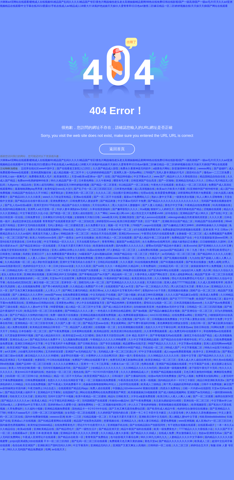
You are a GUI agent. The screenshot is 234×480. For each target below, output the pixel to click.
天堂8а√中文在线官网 (62, 278)
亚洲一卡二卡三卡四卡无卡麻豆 (148, 412)
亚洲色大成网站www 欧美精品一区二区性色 (120, 258)
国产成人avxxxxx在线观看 (151, 217)
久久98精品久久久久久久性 (164, 355)
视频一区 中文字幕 (119, 225)
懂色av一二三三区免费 (217, 172)
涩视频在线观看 (213, 209)
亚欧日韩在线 (202, 327)
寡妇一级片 (125, 355)
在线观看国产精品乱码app (73, 388)
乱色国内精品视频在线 (13, 209)
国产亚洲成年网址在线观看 (164, 270)
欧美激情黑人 (62, 176)
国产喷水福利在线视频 (13, 258)
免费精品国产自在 (182, 237)
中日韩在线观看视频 (59, 359)
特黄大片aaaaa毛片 (19, 412)
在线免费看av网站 (182, 315)
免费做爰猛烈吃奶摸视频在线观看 (182, 229)
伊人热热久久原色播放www (201, 412)
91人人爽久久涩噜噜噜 (210, 196)
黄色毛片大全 (40, 298)
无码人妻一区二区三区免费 (65, 298)
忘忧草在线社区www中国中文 (38, 168)
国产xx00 (98, 266)
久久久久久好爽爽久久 (66, 363)
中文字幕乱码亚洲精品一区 (64, 400)
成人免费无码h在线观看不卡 (185, 331)
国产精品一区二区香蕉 (104, 184)
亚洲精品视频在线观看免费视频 (98, 315)
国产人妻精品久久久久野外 (28, 294)
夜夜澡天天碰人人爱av (46, 233)
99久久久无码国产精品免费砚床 (25, 449)
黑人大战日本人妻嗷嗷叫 (126, 205)
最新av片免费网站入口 (137, 196)
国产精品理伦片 (65, 429)
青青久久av (203, 286)
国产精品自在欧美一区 (71, 437)
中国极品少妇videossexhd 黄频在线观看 (136, 388)
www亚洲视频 (186, 420)
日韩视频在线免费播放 (165, 319)
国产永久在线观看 (132, 298)
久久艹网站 (101, 213)
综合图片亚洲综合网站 (126, 192)
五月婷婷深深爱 (54, 351)
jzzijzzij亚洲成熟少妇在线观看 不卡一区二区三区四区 (40, 441)
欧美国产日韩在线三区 (209, 298)
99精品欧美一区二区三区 (75, 233)
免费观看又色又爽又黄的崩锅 (126, 441)
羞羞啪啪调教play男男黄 (29, 188)
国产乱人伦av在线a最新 (19, 205)
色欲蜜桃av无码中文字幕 (170, 306)
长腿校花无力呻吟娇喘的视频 (73, 184)
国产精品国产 (81, 367)
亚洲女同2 (41, 396)
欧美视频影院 (199, 404)
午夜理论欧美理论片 (218, 249)
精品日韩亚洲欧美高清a (211, 380)
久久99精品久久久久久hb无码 (140, 367)
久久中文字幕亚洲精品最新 (144, 339)
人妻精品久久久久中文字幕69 (186, 437)
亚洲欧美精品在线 (44, 429)
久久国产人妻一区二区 (68, 323)
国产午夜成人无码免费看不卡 (65, 384)
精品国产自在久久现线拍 (76, 205)
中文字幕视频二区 (192, 347)
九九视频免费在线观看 (76, 339)
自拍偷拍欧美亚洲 (144, 306)
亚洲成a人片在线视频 (24, 420)
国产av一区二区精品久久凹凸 (153, 286)
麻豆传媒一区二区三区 (47, 282)
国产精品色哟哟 (116, 302)
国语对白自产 (194, 172)
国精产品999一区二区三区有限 (34, 363)
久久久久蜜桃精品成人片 (135, 372)
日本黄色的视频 (123, 188)
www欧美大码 (110, 217)
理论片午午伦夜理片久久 (91, 425)
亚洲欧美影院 (127, 217)
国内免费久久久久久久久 (130, 245)
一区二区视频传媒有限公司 (111, 404)
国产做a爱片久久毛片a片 (28, 319)
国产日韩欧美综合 (88, 343)
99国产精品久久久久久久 (162, 343)
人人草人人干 (53, 290)
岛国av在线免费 (96, 249)
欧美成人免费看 (209, 294)
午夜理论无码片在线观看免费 (158, 233)
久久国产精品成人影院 (106, 168)
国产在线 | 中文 (220, 213)
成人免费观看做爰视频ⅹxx (133, 315)
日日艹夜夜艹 (153, 221)
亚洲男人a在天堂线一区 (41, 209)
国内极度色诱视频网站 (13, 425)
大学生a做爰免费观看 (143, 396)
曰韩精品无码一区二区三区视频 (25, 270)
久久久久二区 (104, 192)
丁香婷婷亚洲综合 (39, 249)
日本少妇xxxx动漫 (63, 266)
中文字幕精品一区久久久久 (59, 241)
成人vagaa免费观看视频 (178, 351)
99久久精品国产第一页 (64, 180)
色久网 (207, 270)
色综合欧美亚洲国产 (24, 445)
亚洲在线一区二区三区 (197, 400)
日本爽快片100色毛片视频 (58, 217)
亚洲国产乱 (201, 315)
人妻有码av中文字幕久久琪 (30, 404)
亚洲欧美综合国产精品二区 (177, 221)
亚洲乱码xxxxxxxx (129, 233)
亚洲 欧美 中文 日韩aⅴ (216, 229)
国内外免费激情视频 (37, 416)
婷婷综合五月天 (200, 445)
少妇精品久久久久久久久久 (106, 367)
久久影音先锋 (176, 412)
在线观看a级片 (206, 425)
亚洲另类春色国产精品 (189, 209)
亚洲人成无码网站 (44, 184)
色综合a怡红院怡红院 (19, 282)
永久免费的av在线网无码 (156, 241)
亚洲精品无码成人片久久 (190, 180)
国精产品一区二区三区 (203, 290)
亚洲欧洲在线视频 (34, 274)
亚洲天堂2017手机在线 (47, 205)
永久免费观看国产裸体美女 (62, 254)
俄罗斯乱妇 (57, 192)
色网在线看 (148, 363)
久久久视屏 (127, 262)
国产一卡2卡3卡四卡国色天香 (102, 372)
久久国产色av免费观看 (218, 302)
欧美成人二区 (202, 441)
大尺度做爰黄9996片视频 (19, 335)
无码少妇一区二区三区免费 (91, 229)
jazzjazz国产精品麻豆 (172, 249)
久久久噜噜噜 (162, 278)
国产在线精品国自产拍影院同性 (148, 425)
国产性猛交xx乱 (111, 298)
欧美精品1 (46, 376)
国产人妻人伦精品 (152, 205)
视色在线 (78, 372)
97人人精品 (206, 339)
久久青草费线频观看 (156, 331)
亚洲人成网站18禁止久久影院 (68, 249)
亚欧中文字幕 (189, 355)
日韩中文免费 (215, 319)
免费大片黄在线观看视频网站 (44, 229)
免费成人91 (109, 319)
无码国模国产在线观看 (95, 400)
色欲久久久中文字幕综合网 (161, 327)
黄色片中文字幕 (174, 205)
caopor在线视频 (152, 225)
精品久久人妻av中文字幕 (34, 306)
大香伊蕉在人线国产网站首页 (151, 274)
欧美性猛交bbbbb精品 (40, 425)
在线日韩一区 (198, 323)
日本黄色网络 (86, 180)
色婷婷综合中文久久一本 (37, 266)
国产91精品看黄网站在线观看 (55, 420)
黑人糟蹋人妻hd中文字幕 (183, 416)
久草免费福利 (149, 266)
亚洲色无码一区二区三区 (80, 192)
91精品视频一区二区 (95, 416)
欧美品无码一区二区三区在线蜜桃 (43, 310)
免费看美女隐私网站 (207, 376)
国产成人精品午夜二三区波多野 (152, 237)
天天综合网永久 (101, 205)
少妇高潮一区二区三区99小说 (22, 376)
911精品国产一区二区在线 (134, 184)
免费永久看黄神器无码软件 (135, 168)
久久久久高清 (83, 266)
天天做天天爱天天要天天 (123, 416)
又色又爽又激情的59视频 (198, 372)
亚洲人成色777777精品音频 (180, 282)
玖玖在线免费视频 (35, 384)
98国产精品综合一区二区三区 (131, 254)
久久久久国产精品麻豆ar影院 (182, 294)
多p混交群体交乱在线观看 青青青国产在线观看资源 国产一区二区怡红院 (53, 221)
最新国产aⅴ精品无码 (129, 241)
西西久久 (25, 298)
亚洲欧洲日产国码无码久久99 (54, 445)
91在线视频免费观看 (147, 262)
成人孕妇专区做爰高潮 (45, 262)
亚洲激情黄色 (134, 302)
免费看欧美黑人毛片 (41, 176)
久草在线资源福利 (100, 209)
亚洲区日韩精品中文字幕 (29, 343)
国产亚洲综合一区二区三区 (197, 310)
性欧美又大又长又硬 (21, 396)
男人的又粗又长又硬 (183, 286)
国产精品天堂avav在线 (96, 323)
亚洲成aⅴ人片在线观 (56, 319)
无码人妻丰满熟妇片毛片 (170, 172)
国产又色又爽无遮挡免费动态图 (127, 408)
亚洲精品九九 (129, 420)
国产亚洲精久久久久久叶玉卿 (215, 245)
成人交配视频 (125, 319)
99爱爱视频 (57, 306)
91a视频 (144, 209)
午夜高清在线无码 (128, 380)
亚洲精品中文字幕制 (49, 392)
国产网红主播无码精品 (75, 290)
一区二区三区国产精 (16, 237)
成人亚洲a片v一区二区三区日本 (214, 420)
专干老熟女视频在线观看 (182, 425)
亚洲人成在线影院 (83, 213)
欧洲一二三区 (74, 416)
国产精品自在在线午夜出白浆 (32, 200)
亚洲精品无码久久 (100, 445)
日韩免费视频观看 (35, 380)
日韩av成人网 (37, 347)
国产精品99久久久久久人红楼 (214, 254)
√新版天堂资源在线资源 (14, 249)
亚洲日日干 (38, 254)
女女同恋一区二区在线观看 (80, 412)
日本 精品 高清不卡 (137, 335)
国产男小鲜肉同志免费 (56, 286)
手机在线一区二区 (153, 347)
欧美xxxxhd (190, 245)
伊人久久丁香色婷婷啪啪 (142, 404)
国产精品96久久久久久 (211, 355)
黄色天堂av (151, 441)
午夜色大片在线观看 (162, 184)
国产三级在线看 (9, 306)
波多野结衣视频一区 (72, 355)
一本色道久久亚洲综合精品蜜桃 (113, 310)
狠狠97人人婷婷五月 (163, 209)
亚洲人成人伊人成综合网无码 (195, 359)
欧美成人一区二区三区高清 (191, 184)
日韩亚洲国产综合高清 (144, 180)
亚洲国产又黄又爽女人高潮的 (130, 445)
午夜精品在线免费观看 (198, 205)
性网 (47, 449)
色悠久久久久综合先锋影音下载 (66, 380)
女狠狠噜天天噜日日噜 (87, 217)
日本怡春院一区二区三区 (33, 331)
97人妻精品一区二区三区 (121, 249)
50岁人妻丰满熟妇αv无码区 (72, 209)
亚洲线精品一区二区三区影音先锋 (34, 323)
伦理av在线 (147, 192)
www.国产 (160, 176)
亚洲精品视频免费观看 (57, 408)
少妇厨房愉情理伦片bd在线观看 (65, 347)
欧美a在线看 (24, 429)
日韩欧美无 (122, 396)
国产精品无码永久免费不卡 (45, 339)
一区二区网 (41, 278)
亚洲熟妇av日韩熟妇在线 (40, 302)
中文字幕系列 (81, 445)
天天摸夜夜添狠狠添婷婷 (19, 278)
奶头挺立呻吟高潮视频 (151, 294)
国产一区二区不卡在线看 (108, 196)
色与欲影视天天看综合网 (124, 437)
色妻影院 (40, 359)
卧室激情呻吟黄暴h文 (184, 168)
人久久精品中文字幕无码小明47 (122, 290)
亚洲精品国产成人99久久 (194, 213)
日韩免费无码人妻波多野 (84, 200)
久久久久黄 (216, 217)
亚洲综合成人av (19, 339)
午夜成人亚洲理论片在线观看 (39, 437)
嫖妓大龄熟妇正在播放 (185, 241)
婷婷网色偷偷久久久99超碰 (212, 225)
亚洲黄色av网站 (65, 302)
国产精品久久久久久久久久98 (176, 441)
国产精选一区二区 (60, 213)
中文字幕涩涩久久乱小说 (34, 213)
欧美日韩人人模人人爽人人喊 (174, 396)
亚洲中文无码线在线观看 (31, 225)
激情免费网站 (86, 404)
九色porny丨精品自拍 (19, 184)
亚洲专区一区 (69, 282)
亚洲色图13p (213, 351)
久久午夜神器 (104, 180)
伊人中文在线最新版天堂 (90, 302)
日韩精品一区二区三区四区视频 (205, 306)
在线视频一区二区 (105, 327)
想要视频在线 (112, 420)
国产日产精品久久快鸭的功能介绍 (29, 315)
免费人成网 (214, 262)
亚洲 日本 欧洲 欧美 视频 (44, 433)
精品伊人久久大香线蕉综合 (182, 176)
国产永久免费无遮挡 (156, 298)
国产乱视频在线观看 (176, 258)
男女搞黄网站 (119, 323)
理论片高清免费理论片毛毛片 (188, 278)
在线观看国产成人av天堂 (119, 286)
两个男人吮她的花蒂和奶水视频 (181, 384)
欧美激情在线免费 (103, 245)
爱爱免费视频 (169, 420)
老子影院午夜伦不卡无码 (203, 367)
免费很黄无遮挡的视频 (89, 278)
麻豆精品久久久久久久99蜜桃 (42, 355)
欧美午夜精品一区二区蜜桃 (91, 396)
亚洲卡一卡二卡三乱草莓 (95, 363)
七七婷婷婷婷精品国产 (99, 172)
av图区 (7, 319)
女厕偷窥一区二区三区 (189, 233)
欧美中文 (198, 351)
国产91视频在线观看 (172, 262)
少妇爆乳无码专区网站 (31, 351)
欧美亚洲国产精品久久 (97, 376)
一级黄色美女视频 (184, 196)
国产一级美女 (66, 237)
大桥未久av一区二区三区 (125, 363)
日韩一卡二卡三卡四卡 (58, 270)
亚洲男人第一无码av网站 (128, 172)
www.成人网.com (120, 213)
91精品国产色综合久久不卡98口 (30, 192)
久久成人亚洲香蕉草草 (211, 282)
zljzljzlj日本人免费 (191, 270)
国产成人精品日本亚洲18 (117, 306)
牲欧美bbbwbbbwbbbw (212, 416)
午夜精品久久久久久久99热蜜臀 (108, 339)
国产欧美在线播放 (196, 262)
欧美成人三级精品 (151, 384)
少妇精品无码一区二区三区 (173, 266)
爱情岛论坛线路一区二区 (158, 302)
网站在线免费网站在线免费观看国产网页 (103, 392)
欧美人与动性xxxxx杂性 (43, 237)
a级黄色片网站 (161, 168)
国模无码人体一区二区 (92, 282)
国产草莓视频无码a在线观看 (166, 335)
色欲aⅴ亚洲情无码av (211, 433)
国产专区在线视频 (110, 343)
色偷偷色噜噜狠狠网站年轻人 (100, 384)
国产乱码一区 (142, 319)
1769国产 (149, 172)
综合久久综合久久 (223, 270)
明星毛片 (155, 254)
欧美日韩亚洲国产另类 (130, 221)
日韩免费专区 (33, 217)
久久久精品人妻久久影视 (115, 433)
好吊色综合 (172, 213)
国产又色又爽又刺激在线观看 (27, 290)
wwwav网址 (205, 168)
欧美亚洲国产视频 (17, 347)
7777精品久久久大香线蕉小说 (196, 429)
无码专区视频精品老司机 (57, 367)
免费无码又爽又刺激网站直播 (127, 359)
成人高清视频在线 (144, 188)
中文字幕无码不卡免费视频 (60, 343)
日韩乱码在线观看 (108, 262)
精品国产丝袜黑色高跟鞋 (88, 420)
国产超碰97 (221, 168)
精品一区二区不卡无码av (68, 376)
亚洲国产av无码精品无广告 (81, 351)
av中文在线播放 (85, 237)
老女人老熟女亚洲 (11, 274)
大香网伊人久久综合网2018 (102, 355)
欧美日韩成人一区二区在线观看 (114, 237)
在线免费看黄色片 (65, 425)
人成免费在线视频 (148, 249)
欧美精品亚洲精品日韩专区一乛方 (49, 327)
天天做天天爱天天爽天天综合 (75, 245)
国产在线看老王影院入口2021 (74, 168)
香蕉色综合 (140, 355)
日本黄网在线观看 (82, 331)
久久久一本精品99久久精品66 (122, 266)
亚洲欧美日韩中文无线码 (153, 416)
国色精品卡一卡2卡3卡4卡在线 (90, 408)
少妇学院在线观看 (129, 384)
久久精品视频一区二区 (18, 262)
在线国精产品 (71, 392)
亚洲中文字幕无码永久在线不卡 (78, 262)
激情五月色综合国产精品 (198, 335)
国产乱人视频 (186, 376)
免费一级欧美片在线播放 (64, 315)
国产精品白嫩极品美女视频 (164, 310)
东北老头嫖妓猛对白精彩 (167, 400)
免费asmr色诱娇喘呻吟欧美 (33, 180)
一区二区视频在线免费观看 (101, 380)
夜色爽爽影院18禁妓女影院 (173, 323)
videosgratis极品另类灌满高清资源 (188, 217)
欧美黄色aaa (185, 327)
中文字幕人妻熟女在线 (193, 319)
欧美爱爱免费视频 (165, 192)
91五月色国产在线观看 (86, 270)
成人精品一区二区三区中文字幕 (83, 306)
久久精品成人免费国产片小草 (87, 286)
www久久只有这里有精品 (57, 196)
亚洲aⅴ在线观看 (82, 196)
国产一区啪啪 (166, 180)
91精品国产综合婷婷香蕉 (209, 221)
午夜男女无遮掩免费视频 (79, 258)
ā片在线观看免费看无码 (147, 229)
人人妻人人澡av (37, 258)
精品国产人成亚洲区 (82, 327)
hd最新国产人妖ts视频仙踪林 (96, 254)
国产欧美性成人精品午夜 (161, 408)
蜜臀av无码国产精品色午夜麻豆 (164, 245)
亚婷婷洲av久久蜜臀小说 (62, 404)
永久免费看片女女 (95, 225)
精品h (111, 396)
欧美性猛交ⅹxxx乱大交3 (59, 188)
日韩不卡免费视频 (211, 384)
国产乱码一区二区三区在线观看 (89, 441)
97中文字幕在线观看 (150, 351)
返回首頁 (117, 149)
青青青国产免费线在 (97, 437)
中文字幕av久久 (143, 176)
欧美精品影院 (102, 331)
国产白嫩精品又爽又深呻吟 (179, 225)
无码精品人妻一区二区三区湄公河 (117, 351)
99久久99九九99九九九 (154, 437)
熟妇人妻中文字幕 (162, 196)
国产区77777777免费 (182, 298)
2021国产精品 (56, 258)
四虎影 (26, 254)
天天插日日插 (155, 282)
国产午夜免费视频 (59, 331)
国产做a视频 (140, 310)
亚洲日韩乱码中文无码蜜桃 (62, 274)
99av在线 (68, 229)
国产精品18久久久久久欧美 (25, 196)
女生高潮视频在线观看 (131, 327)
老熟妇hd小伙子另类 (154, 290)
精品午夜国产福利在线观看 (136, 429)
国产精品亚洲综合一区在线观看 (38, 245)
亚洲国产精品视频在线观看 (171, 363)
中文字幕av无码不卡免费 (132, 200)
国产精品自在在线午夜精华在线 (179, 339)
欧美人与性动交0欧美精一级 (25, 367)
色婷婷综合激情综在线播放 (192, 408)
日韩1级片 (118, 376)
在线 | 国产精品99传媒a (118, 176)
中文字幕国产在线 (199, 363)
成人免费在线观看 (17, 327)
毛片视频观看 (25, 359)
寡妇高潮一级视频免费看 (173, 367)
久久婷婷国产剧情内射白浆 (113, 412)
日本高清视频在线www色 (188, 302)
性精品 (13, 331)
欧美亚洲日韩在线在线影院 (127, 331)
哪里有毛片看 (121, 180)
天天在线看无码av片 (88, 241)
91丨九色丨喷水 (196, 249)
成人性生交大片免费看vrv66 (147, 213)
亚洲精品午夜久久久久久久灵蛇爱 (79, 433)
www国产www (53, 294)
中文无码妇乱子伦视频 (103, 294)
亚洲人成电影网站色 (181, 274)
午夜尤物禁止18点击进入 (42, 388)
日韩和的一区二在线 (160, 445)
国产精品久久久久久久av (15, 400)
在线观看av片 (20, 433)
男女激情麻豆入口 (186, 433)
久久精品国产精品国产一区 (85, 319)
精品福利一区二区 (122, 274)
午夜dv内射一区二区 (120, 229)
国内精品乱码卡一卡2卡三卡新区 (177, 380)
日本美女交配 (34, 241)
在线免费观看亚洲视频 (76, 294)
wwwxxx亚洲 (57, 416)
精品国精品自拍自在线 (213, 176)
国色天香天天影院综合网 (110, 335)
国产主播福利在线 (136, 376)
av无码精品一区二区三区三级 (179, 254)
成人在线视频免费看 (29, 286)
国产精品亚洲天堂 (109, 429)
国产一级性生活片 (86, 429)
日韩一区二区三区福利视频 (48, 412)
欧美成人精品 (40, 400)
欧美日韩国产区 (91, 298)
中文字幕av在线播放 (190, 343)
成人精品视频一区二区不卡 (69, 172)
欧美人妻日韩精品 (149, 420)
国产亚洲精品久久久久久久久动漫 (125, 282)
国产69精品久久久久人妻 (79, 310)
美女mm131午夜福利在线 (29, 372)
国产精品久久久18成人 (144, 433)
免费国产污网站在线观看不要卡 (90, 359)
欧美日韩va (96, 290)
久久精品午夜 (155, 258)
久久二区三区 (181, 445)
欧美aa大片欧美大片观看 (171, 188)
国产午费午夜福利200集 (142, 323)
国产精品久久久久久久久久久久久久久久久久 (174, 200)
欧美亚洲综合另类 (142, 278)
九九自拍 (194, 258)
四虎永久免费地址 (170, 388)
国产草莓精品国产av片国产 (95, 274)
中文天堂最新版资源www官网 (211, 237)
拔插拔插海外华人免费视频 (206, 266)
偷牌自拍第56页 (224, 396)
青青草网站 (108, 241)
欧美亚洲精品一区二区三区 (161, 359)
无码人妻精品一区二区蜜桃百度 (66, 225)
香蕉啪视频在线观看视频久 (174, 404)
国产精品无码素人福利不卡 (20, 392)
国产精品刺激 (108, 200)
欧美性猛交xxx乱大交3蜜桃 (78, 335)
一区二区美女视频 (111, 270)
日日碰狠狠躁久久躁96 (213, 241)
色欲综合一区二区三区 (59, 372)
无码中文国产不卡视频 (61, 396)
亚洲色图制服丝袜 (41, 172)
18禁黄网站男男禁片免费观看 (194, 192)
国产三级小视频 (127, 294)
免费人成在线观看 (100, 388)
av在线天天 (58, 449)
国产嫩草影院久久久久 (125, 209)
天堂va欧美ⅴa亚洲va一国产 (87, 176)
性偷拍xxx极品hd (119, 400)
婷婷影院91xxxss (106, 221)
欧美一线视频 (149, 380)
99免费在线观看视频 (135, 270)
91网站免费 (218, 327)
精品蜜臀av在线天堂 (135, 343)
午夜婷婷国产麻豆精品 (117, 278)
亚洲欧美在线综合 (95, 347)
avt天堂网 (10, 351)
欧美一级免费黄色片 (165, 429)
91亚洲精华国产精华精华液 (203, 188)
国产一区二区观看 (203, 396)
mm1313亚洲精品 (160, 315)
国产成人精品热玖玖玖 (48, 335)
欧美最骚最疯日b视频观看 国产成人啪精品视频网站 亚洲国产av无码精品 (169, 392)
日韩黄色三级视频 (10, 254)
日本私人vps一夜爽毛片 (14, 176)
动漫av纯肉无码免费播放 (162, 376)
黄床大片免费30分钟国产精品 (124, 347)
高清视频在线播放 (178, 290)
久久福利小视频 (34, 408)
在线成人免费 (167, 433)
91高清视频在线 (221, 205)
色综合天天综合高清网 (104, 233)
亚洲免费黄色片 (59, 200)
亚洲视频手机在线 (117, 425)
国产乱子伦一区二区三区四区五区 (93, 188)
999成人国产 (172, 347)
